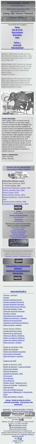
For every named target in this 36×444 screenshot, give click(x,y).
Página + (17, 42)
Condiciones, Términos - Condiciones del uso (18, 256)
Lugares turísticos (24, 367)
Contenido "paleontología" (18, 232)
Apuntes (6, 298)
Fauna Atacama (8, 381)
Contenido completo (18, 229)
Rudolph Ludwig (18, 213)
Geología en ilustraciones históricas (15, 323)
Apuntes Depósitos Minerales (13, 304)
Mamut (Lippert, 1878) (11, 192)
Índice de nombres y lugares (13, 397)
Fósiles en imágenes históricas (14, 338)
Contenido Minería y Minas (18, 237)
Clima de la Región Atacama (13, 390)
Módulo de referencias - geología (15, 318)
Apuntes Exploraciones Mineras (14, 307)
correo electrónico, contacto (19, 425)
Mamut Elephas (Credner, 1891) (14, 195)
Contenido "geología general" (18, 231)
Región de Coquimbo (10, 349)
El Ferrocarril (7, 376)
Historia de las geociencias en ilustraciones (18, 272)
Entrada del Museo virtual (12, 331)
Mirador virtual (8, 383)
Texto (17, 37)
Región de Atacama (10, 367)
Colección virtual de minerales (14, 311)
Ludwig (8, 121)
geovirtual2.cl (6, 409)
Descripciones (17, 32)
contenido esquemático (11, 402)
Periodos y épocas (9, 314)
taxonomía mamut (18, 221)
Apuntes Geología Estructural (13, 302)
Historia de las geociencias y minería (22, 411)
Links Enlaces (8, 392)
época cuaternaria (19, 217)
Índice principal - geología (18, 227)
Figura (17, 27)
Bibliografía (17, 392)
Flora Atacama (8, 378)
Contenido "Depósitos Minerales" (18, 236)
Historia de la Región (10, 369)
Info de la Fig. (17, 30)
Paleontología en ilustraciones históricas (18, 267)
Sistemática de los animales (13, 316)
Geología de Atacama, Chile (13, 374)
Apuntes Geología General (12, 300)
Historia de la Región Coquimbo (14, 352)
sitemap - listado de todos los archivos (17, 400)
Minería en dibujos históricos (13, 336)
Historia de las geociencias (12, 320)
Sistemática (17, 35)
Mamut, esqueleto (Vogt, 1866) (14, 190)
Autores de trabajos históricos (14, 340)
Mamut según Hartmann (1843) (14, 183)
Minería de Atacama (10, 371)
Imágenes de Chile (9, 361)
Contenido (17, 45)
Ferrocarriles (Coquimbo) (12, 354)
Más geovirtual (17, 47)
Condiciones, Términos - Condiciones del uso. (23, 435)
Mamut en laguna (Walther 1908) (14, 201)
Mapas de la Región (10, 385)
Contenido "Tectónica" (18, 234)
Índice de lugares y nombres (13, 356)
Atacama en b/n (21, 383)
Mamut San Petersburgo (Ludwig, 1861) (17, 188)
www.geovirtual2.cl (18, 291)
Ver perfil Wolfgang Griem (18, 427)
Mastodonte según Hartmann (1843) (16, 204)
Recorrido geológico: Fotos (12, 309)
